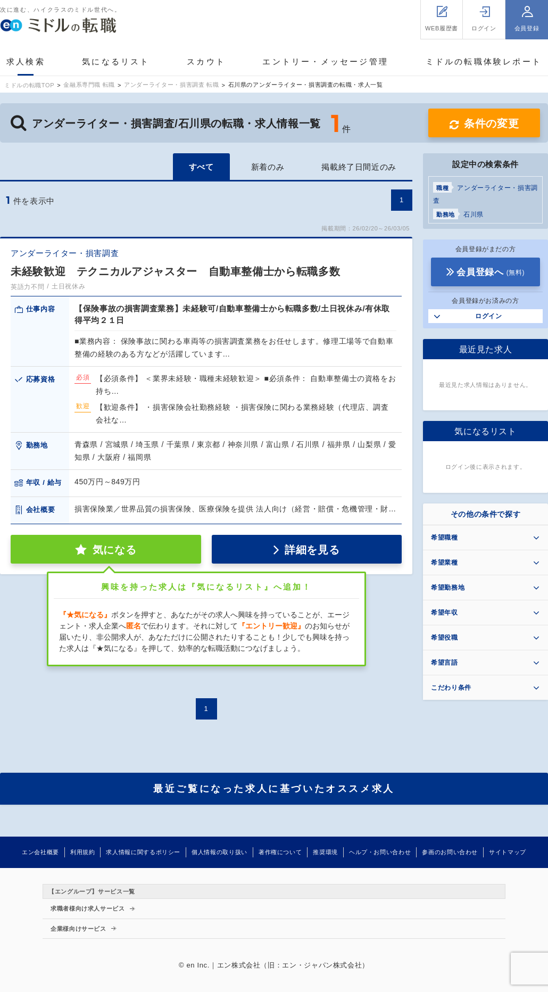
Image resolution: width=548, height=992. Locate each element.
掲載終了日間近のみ (358, 166)
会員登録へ (490, 272)
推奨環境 (325, 852)
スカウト (206, 61)
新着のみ (268, 166)
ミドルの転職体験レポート (484, 61)
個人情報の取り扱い (219, 852)
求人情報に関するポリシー (143, 852)
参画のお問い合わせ (450, 852)
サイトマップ (507, 852)
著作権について (280, 852)
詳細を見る (312, 550)
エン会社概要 (40, 852)
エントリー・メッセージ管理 (325, 61)
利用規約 (82, 852)
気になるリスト (116, 61)
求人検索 (25, 61)
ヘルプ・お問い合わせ (380, 852)
